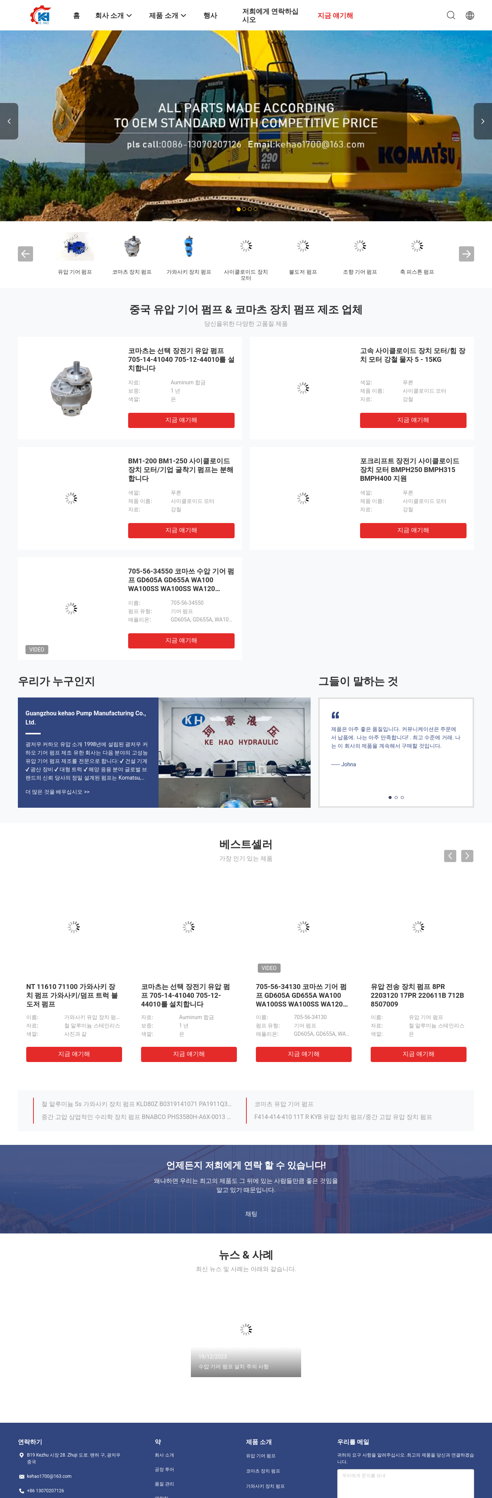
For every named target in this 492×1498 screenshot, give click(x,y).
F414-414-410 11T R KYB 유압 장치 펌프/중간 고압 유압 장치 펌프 (343, 1117)
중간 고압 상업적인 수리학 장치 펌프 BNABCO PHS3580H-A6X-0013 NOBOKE (136, 1117)
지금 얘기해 (181, 419)
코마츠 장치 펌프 (132, 272)
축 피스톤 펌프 (417, 272)
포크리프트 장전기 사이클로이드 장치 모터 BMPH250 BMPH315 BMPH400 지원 (409, 469)
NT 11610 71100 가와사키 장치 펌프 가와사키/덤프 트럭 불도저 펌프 (72, 995)
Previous (9, 121)
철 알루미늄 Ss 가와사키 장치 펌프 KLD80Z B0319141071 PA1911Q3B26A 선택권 (136, 1104)
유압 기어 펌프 (75, 272)
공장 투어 (164, 1469)
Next (483, 121)
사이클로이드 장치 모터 (246, 275)
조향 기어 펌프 (360, 272)
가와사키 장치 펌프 (189, 272)
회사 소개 (164, 1455)
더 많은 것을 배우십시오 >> (57, 792)
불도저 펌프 (303, 272)
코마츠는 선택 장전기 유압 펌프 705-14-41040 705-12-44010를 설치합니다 (181, 359)
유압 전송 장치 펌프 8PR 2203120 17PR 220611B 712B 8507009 (417, 995)
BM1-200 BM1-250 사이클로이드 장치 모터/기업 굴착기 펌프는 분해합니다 (180, 469)
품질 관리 (164, 1484)
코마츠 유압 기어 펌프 (284, 1104)
